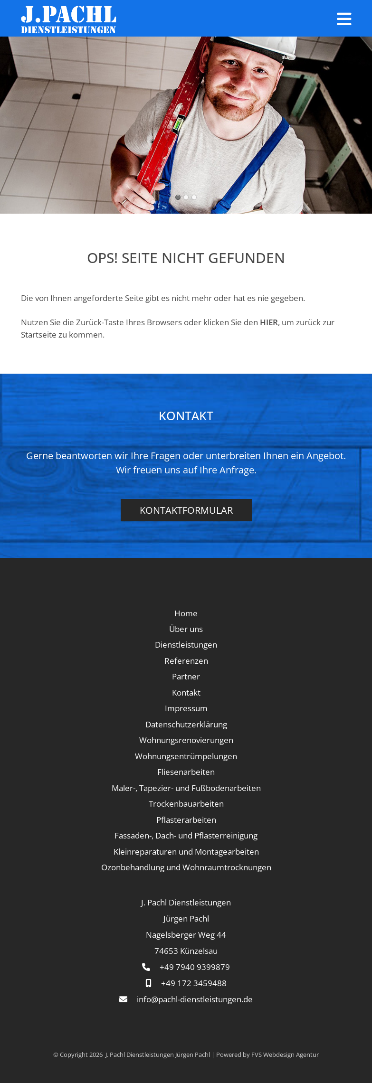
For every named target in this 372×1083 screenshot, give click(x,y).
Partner (186, 676)
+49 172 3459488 (194, 983)
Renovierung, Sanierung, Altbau (194, 197)
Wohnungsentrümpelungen (186, 756)
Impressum (186, 708)
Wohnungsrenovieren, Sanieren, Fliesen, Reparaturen (186, 197)
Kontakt (186, 692)
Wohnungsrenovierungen (186, 740)
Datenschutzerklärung (186, 724)
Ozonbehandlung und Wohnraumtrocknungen (186, 867)
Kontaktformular (186, 510)
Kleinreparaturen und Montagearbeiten (186, 851)
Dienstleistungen (186, 644)
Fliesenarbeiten (186, 771)
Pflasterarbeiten (186, 819)
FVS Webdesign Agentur (285, 1054)
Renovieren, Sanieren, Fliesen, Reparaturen (178, 197)
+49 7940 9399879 (195, 966)
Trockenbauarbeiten (186, 803)
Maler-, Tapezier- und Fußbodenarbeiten (186, 787)
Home (186, 613)
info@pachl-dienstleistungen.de (195, 999)
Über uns (186, 628)
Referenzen (186, 660)
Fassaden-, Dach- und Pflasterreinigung (186, 835)
